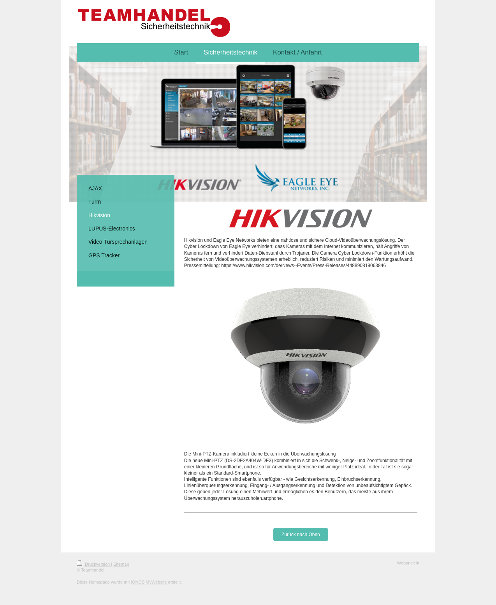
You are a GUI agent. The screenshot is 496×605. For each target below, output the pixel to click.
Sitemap (121, 564)
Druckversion (94, 564)
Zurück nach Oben (300, 534)
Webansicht (408, 563)
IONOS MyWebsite (149, 582)
